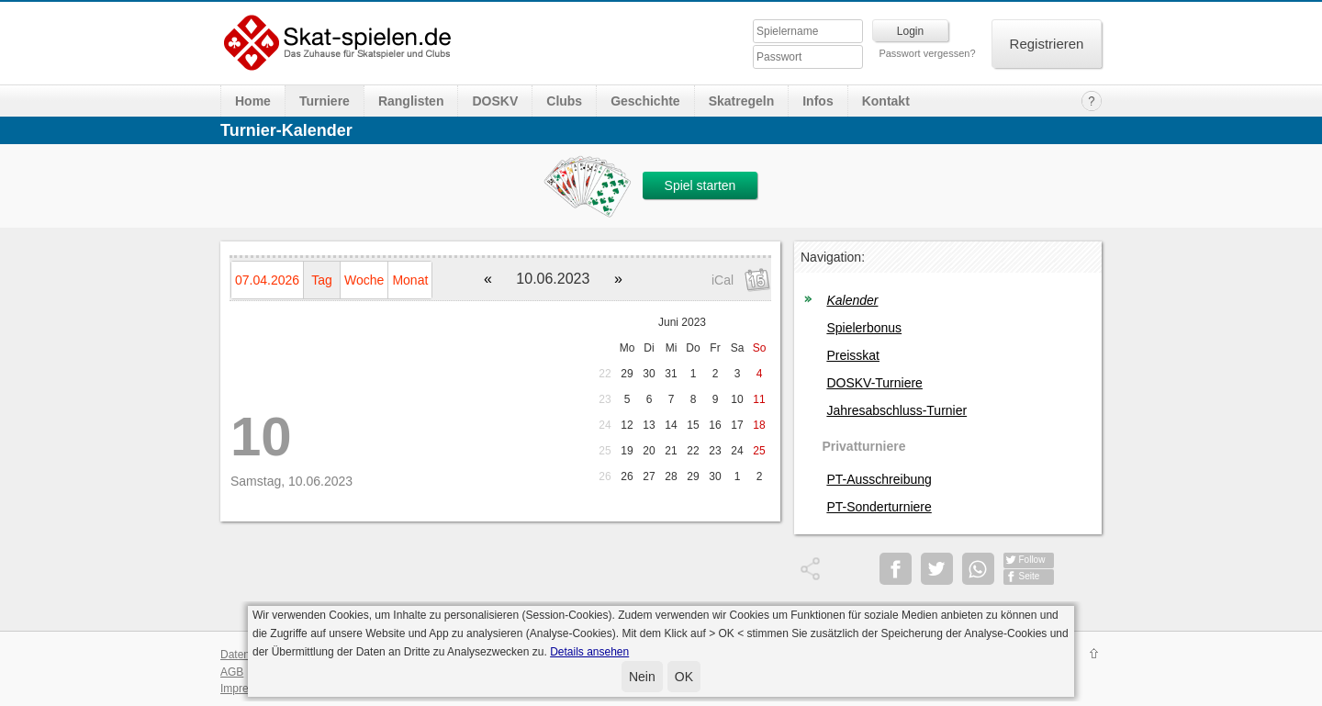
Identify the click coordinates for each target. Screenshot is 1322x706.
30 (649, 373)
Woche (364, 280)
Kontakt (886, 101)
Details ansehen (589, 651)
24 (605, 425)
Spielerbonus (864, 327)
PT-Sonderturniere (878, 506)
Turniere (324, 101)
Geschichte (645, 101)
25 (605, 450)
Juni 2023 (682, 322)
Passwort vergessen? (927, 53)
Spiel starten (700, 185)
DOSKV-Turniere (874, 382)
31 (671, 373)
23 (605, 399)
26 (605, 476)
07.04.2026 (267, 280)
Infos (817, 101)
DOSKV (495, 101)
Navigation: (833, 257)
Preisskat (852, 355)
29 (627, 373)
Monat (410, 280)
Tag (321, 280)
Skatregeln (742, 101)
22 (605, 373)
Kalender (852, 300)
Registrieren (1047, 43)
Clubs (564, 101)
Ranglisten (411, 101)
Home (253, 101)
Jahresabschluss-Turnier (896, 410)
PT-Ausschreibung (878, 479)
